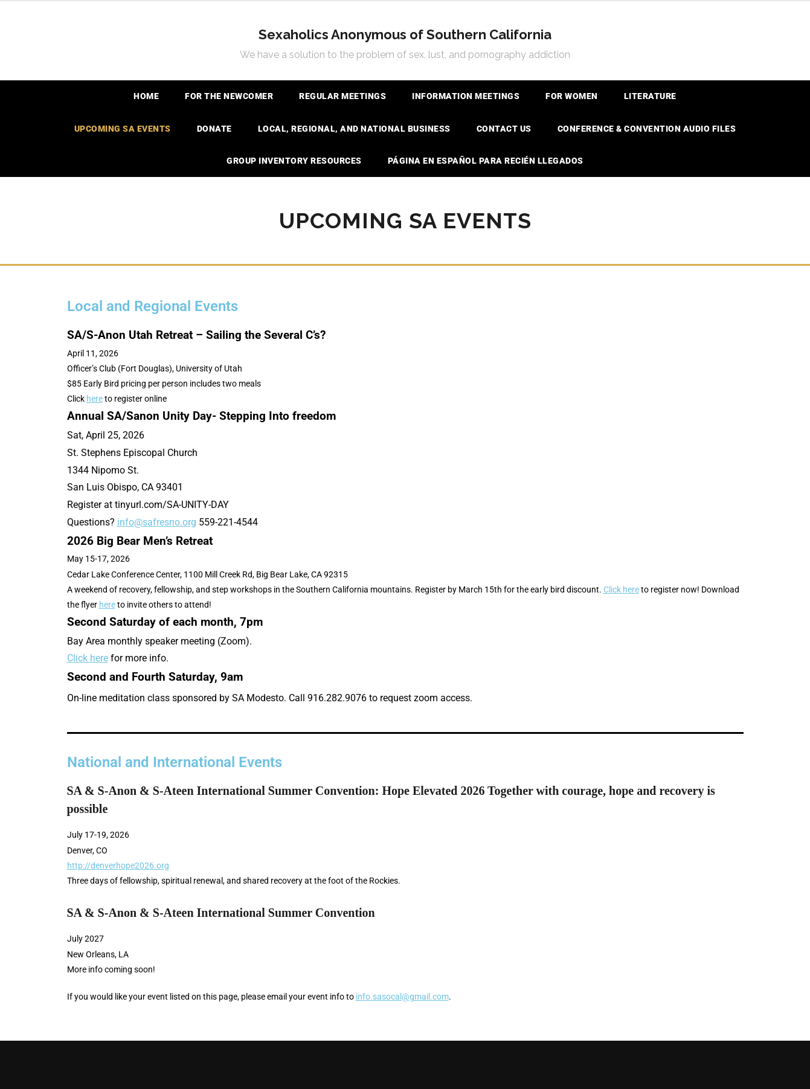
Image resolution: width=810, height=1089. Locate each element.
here (94, 398)
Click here (621, 589)
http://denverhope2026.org (118, 865)
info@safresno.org (156, 522)
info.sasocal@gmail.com (402, 996)
